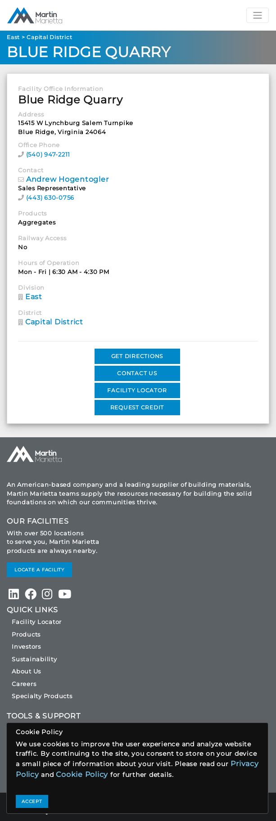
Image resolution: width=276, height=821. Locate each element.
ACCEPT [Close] (32, 801)
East (13, 37)
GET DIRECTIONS (137, 356)
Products (26, 634)
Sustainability (34, 659)
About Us (26, 671)
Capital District (49, 37)
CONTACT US (137, 373)
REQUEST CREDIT (137, 407)
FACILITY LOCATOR (137, 390)
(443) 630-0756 (50, 197)
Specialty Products (42, 696)
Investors (26, 646)
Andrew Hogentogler (67, 179)
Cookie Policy (82, 774)
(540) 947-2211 (48, 154)
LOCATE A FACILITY (39, 570)
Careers (24, 683)
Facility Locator (37, 621)
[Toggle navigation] (257, 15)
